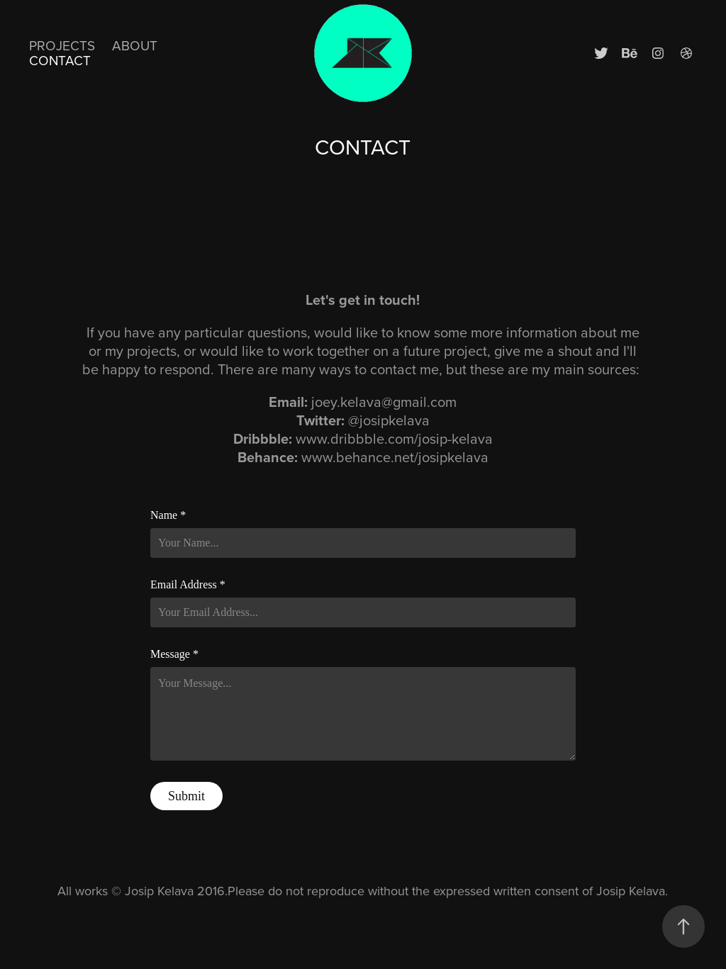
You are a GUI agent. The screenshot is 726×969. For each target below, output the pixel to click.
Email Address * (187, 584)
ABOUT (134, 45)
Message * (174, 654)
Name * (168, 515)
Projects (62, 45)
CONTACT (60, 59)
